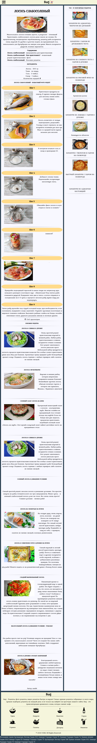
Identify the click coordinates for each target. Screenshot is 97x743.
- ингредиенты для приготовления (29, 53)
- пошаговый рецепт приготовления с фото (29, 56)
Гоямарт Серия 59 (15, 739)
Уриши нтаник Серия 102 (79, 739)
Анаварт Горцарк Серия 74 (71, 737)
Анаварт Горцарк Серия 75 (49, 737)
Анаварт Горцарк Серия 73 (34, 739)
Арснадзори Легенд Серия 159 (26, 737)
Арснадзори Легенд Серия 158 (57, 739)
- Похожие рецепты (23, 60)
